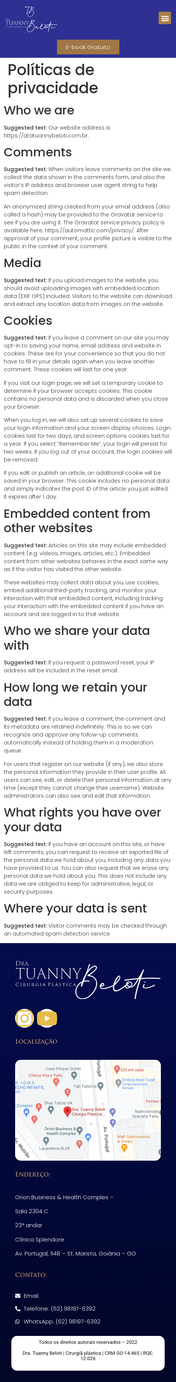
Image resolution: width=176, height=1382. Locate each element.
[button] (165, 18)
